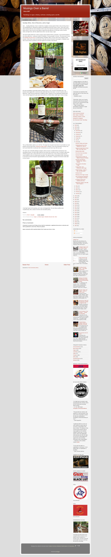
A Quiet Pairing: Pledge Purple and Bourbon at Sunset (83, 323)
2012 (76, 216)
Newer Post (26, 264)
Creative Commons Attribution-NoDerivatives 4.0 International (64, 546)
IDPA (74, 356)
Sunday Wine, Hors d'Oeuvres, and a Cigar (81, 167)
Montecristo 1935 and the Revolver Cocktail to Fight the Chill (83, 301)
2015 (76, 210)
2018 (76, 205)
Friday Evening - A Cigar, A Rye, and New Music (81, 170)
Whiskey (75, 360)
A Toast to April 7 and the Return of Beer (83, 247)
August (77, 138)
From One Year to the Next (81, 153)
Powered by (81, 73)
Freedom (75, 355)
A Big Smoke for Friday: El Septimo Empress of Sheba (82, 157)
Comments (77, 233)
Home (46, 264)
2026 (76, 125)
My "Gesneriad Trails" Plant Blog (80, 120)
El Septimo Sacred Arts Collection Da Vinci (80, 180)
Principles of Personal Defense (80, 408)
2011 (76, 218)
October (77, 134)
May (77, 186)
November (78, 132)
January (77, 193)
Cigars (35, 216)
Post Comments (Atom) (33, 267)
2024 (76, 128)
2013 (76, 214)
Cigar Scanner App (83, 257)
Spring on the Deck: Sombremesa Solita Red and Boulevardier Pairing (83, 280)
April (77, 187)
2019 (76, 203)
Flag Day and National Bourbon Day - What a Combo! (81, 161)
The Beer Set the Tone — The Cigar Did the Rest (83, 268)
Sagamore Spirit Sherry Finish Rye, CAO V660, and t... (82, 149)
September (78, 136)
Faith (74, 353)
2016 (76, 208)
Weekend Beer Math (80, 151)
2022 (76, 197)
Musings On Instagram (78, 118)
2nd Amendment (76, 346)
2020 (76, 201)
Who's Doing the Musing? (78, 113)
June (77, 141)
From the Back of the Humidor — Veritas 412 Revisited (83, 312)
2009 (76, 221)
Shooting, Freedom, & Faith (79, 116)
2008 (76, 223)
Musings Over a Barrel (36, 8)
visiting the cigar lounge (41, 146)
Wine (56, 216)
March (77, 189)
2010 (76, 220)
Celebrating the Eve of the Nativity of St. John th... (81, 146)
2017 (76, 207)
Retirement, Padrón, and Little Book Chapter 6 (82, 183)
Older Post (67, 264)
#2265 (78, 442)
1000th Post (75, 239)
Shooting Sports (76, 358)
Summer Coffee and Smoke (81, 143)
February (78, 191)
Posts (76, 230)
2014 (76, 212)
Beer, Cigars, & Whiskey (78, 114)
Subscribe (81, 68)
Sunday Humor (79, 172)
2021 (76, 199)
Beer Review (76, 348)
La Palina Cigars (40, 216)
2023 (76, 195)
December (78, 130)
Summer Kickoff (79, 154)
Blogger (58, 551)
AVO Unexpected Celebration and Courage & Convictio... (82, 177)
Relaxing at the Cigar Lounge (82, 174)
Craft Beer (75, 351)
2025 (76, 127)
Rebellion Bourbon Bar (29, 37)
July (77, 139)
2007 (76, 225)
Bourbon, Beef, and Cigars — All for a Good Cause (83, 291)
